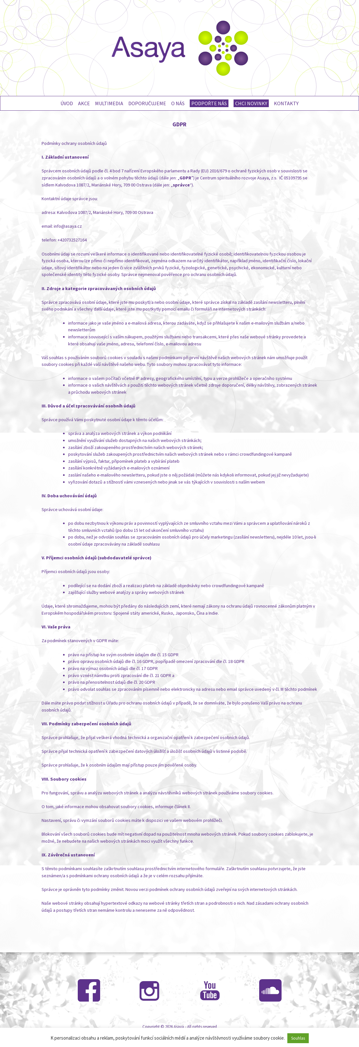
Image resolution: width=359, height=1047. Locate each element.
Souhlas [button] (298, 1038)
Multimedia (109, 103)
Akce (84, 103)
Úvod (66, 103)
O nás (178, 103)
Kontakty (286, 103)
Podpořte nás (209, 103)
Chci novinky (251, 103)
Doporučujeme (147, 103)
